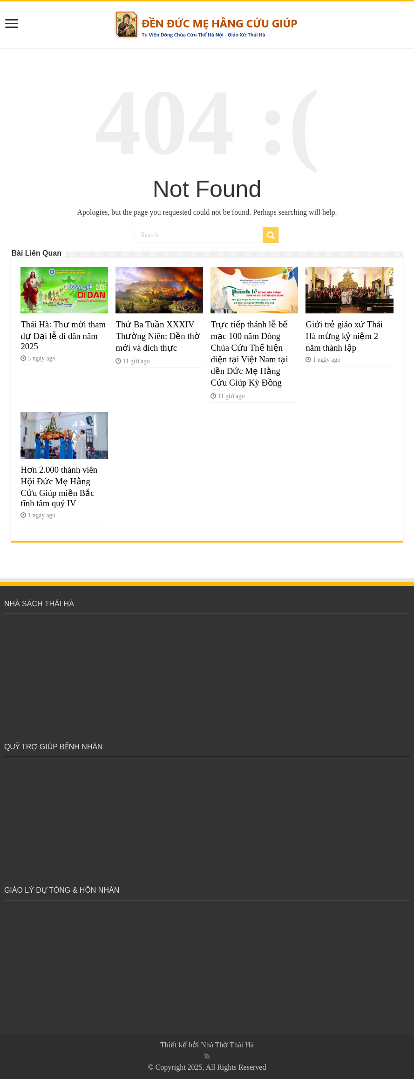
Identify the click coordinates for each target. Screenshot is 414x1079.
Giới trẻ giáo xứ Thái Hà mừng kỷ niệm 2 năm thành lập (344, 336)
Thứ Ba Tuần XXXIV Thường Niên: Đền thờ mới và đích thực (157, 336)
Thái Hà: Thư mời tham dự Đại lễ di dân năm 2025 (63, 335)
